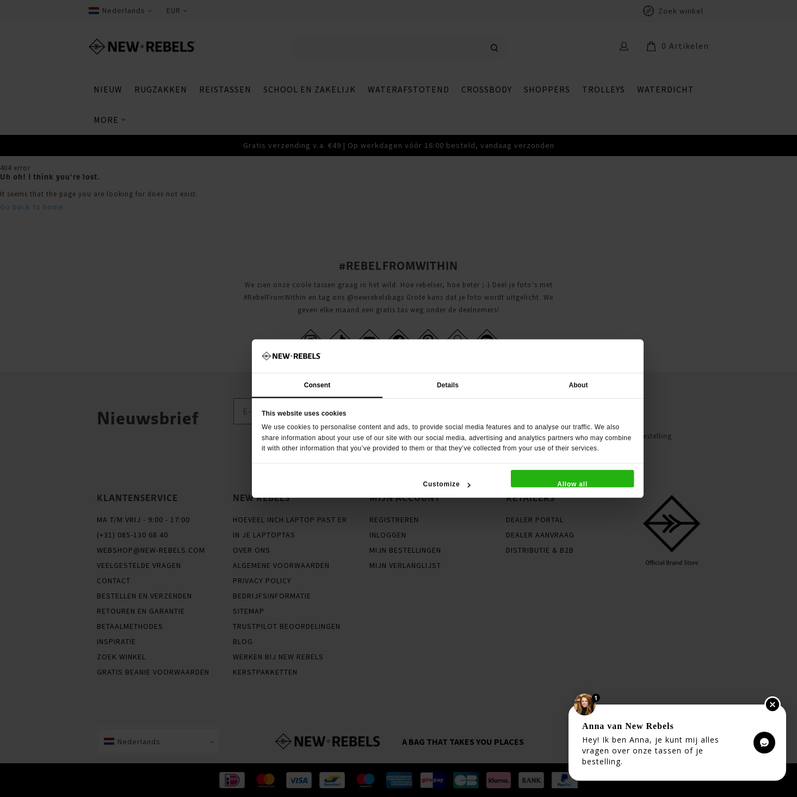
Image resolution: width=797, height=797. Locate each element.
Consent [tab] (317, 384)
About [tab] (578, 384)
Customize (446, 483)
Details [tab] (448, 384)
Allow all (572, 483)
